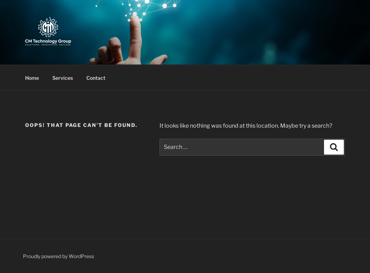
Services (62, 78)
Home (32, 78)
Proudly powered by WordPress (58, 256)
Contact (95, 78)
